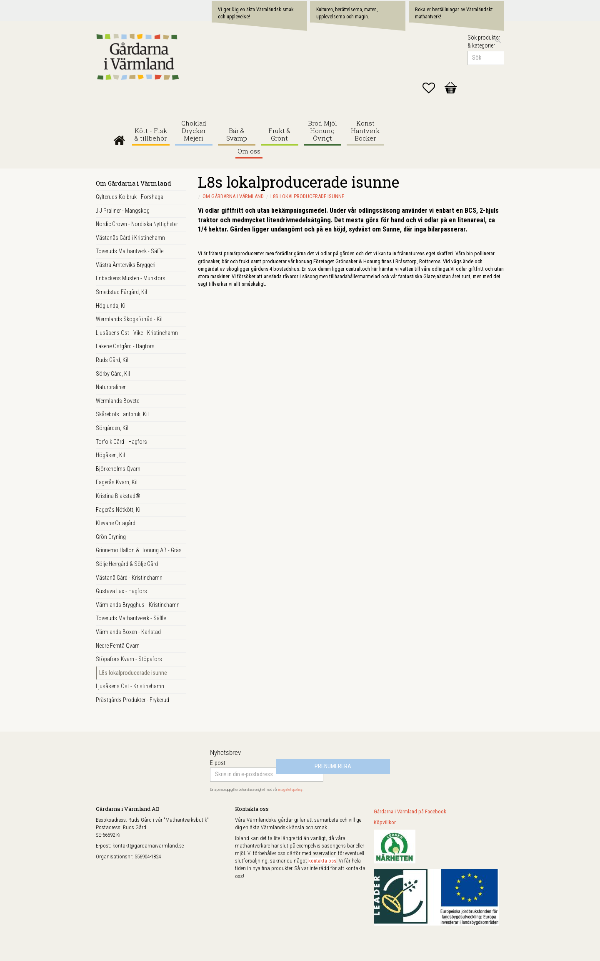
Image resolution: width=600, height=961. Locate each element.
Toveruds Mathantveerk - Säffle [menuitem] (131, 618)
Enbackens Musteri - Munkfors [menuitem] (130, 278)
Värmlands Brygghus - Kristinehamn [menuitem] (138, 604)
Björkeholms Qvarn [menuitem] (118, 468)
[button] (432, 88)
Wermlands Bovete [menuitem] (117, 400)
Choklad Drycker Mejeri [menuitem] (193, 130)
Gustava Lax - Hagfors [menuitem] (121, 591)
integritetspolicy (290, 789)
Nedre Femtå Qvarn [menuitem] (118, 645)
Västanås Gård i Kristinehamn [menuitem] (130, 237)
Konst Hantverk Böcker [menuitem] (365, 130)
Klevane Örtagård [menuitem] (115, 523)
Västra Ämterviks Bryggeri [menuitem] (125, 265)
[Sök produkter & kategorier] (486, 58)
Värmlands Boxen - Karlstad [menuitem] (128, 632)
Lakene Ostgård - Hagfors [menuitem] (125, 346)
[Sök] (498, 40)
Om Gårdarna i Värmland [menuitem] (133, 183)
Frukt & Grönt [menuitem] (279, 134)
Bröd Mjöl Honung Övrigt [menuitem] (322, 130)
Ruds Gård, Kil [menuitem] (112, 360)
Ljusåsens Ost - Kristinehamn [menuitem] (130, 686)
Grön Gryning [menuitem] (111, 536)
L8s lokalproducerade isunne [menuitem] (133, 672)
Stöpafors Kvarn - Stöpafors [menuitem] (129, 659)
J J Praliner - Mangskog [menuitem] (123, 210)
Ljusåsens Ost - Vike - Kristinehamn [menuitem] (137, 333)
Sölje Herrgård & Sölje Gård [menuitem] (127, 564)
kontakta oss (322, 861)
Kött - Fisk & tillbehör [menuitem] (151, 134)
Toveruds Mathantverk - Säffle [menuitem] (129, 251)
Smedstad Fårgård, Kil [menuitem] (121, 292)
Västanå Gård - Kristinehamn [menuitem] (129, 577)
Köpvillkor (385, 822)
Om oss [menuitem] (249, 151)
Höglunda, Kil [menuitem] (111, 305)
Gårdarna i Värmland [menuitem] (119, 138)
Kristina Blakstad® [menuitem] (118, 496)
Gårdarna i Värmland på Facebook (410, 811)
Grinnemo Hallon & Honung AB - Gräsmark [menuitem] (141, 550)
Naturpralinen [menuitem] (111, 387)
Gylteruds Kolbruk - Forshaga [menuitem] (129, 197)
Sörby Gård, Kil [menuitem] (113, 373)
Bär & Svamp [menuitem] (236, 134)
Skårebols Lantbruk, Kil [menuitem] (122, 414)
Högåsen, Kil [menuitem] (110, 455)
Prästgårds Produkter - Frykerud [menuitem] (132, 700)
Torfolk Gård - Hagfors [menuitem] (121, 441)
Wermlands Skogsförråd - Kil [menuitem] (129, 319)
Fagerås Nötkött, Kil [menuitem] (119, 509)
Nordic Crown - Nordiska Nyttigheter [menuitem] (137, 224)
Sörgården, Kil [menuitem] (112, 428)
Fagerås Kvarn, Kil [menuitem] (117, 482)
